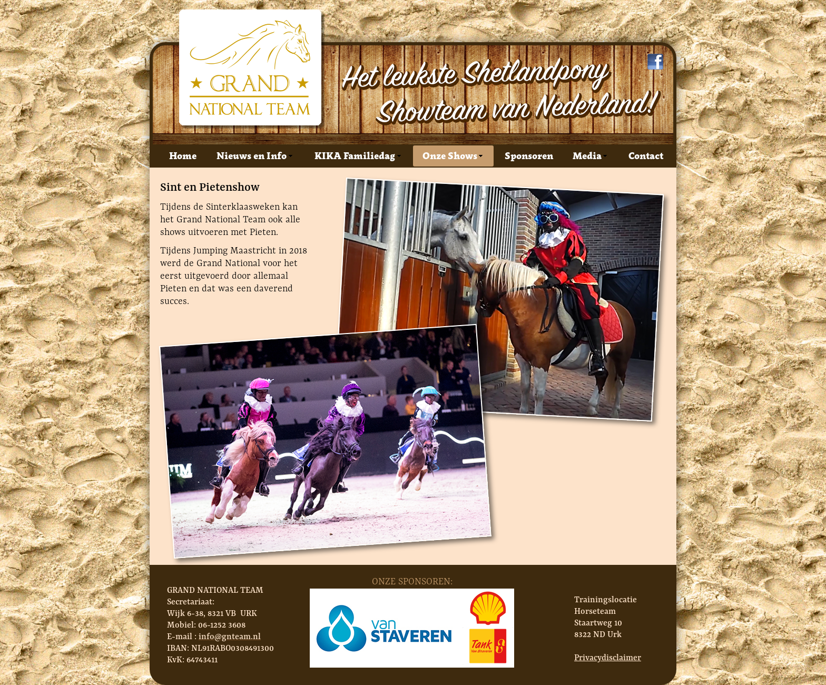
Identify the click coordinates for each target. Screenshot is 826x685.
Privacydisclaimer (607, 657)
